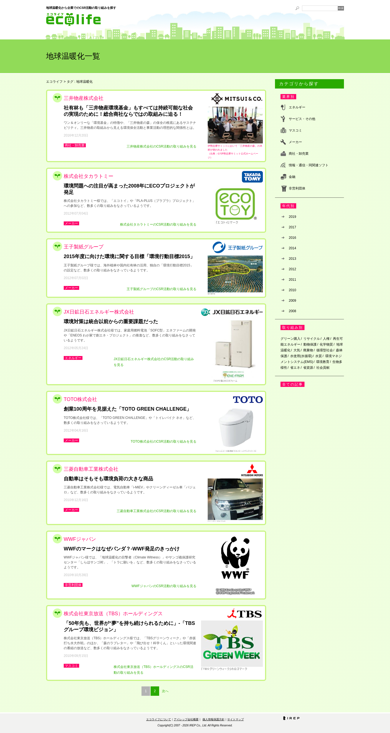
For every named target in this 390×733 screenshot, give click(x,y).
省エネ (295, 368)
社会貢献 (323, 368)
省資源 (308, 368)
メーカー (71, 223)
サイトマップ (235, 719)
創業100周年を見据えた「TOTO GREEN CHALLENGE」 (127, 409)
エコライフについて (158, 719)
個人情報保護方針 (213, 719)
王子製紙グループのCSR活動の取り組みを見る (161, 289)
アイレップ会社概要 (186, 719)
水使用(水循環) (301, 356)
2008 (292, 311)
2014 (292, 248)
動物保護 (310, 344)
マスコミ (71, 666)
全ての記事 (292, 384)
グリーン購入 (290, 339)
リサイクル (311, 339)
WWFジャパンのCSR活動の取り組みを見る (164, 586)
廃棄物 (308, 350)
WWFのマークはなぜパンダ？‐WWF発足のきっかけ (122, 549)
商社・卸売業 (75, 145)
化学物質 (326, 344)
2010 (292, 290)
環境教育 (322, 362)
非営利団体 (73, 585)
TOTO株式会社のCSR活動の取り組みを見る (163, 441)
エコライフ (54, 82)
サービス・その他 (302, 119)
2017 (292, 227)
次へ (165, 691)
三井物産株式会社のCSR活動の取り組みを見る (161, 146)
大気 (296, 350)
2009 (292, 301)
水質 (318, 356)
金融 (292, 177)
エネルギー (73, 358)
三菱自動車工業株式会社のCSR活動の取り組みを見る (156, 511)
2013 (292, 259)
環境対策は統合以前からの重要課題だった (111, 321)
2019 (292, 217)
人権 (326, 339)
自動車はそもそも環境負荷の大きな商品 (108, 478)
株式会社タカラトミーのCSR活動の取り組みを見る (158, 224)
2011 (292, 280)
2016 (292, 238)
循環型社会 (324, 350)
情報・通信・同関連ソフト (308, 165)
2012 (292, 269)
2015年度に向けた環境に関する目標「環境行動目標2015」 (129, 256)
